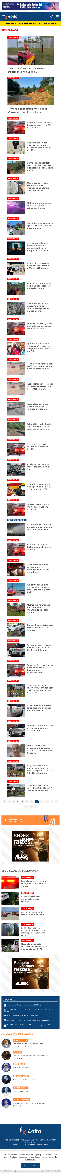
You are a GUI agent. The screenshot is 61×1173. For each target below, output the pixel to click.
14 (47, 802)
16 (56, 802)
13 (42, 802)
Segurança (13, 37)
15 (51, 802)
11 (32, 802)
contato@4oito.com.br (39, 1145)
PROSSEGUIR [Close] (30, 1165)
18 (31, 806)
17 (26, 806)
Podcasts (9, 1000)
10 (27, 802)
